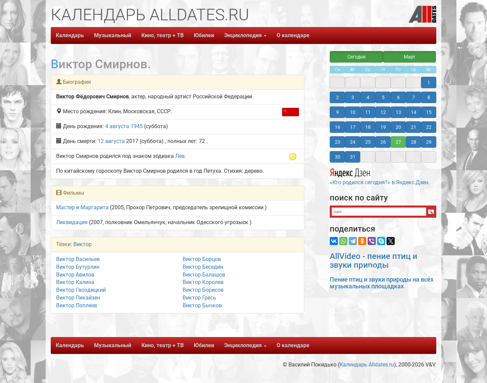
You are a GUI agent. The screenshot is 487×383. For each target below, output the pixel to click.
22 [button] (429, 127)
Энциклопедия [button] (245, 35)
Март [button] (409, 56)
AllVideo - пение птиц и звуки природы (373, 261)
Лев (180, 156)
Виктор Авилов (75, 274)
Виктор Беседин (203, 267)
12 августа (111, 141)
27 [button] (398, 142)
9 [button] (337, 112)
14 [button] (413, 112)
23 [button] (337, 142)
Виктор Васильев (78, 259)
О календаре (293, 35)
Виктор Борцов (202, 259)
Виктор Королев (203, 282)
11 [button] (368, 112)
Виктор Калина (75, 282)
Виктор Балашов (204, 274)
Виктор (82, 244)
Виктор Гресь (199, 297)
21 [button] (413, 127)
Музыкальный (112, 35)
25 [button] (368, 142)
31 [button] (352, 157)
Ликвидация (72, 222)
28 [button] (413, 142)
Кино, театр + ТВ (162, 35)
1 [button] (428, 82)
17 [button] (352, 127)
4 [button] (368, 97)
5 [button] (383, 97)
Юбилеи (204, 35)
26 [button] (383, 142)
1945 (137, 126)
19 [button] (383, 127)
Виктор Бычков (202, 305)
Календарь (70, 35)
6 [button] (398, 97)
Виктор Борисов (203, 290)
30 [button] (337, 157)
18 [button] (368, 127)
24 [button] (352, 142)
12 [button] (383, 112)
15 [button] (429, 112)
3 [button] (352, 97)
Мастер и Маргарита (82, 207)
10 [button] (352, 112)
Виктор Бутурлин (77, 267)
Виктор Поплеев (76, 305)
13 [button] (398, 112)
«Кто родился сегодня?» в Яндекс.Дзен (379, 176)
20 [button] (398, 127)
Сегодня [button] (356, 56)
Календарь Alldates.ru (367, 364)
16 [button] (337, 127)
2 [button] (337, 97)
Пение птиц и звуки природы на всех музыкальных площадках (382, 283)
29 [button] (429, 142)
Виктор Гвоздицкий (81, 290)
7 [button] (413, 97)
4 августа (117, 126)
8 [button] (428, 97)
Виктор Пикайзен (78, 297)
